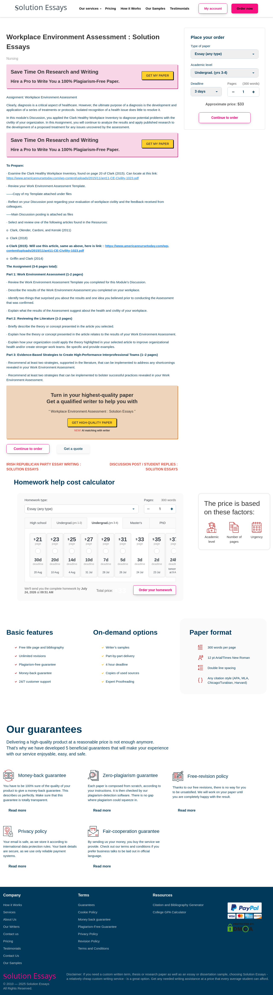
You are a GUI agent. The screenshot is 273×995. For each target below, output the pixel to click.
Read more (17, 810)
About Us (9, 919)
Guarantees (86, 905)
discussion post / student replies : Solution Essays (144, 467)
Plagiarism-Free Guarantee (97, 926)
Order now (245, 8)
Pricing (110, 8)
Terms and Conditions (93, 948)
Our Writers (11, 926)
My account (213, 8)
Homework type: (36, 500)
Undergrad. (66, 521)
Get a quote (73, 449)
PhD (157, 521)
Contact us (11, 934)
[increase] (253, 91)
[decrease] (233, 91)
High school (35, 521)
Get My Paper (157, 75)
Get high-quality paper (92, 422)
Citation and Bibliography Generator (178, 905)
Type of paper (200, 46)
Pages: (149, 500)
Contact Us (11, 955)
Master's (132, 521)
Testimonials (179, 8)
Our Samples (156, 8)
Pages (232, 83)
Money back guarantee (94, 919)
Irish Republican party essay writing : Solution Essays (43, 467)
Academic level (201, 65)
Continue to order (28, 449)
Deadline (197, 83)
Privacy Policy (88, 934)
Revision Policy (89, 941)
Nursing (12, 58)
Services (9, 912)
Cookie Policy (87, 912)
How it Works (131, 8)
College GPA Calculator (169, 912)
